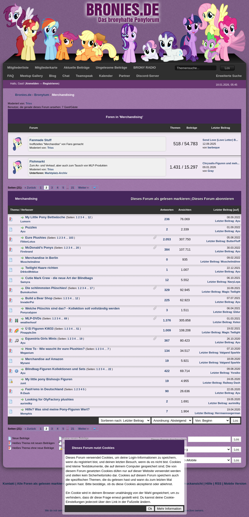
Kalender (106, 76)
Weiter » (83, 187)
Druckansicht (193, 483)
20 (77, 247)
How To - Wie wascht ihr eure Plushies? (55, 349)
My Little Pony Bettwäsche (45, 217)
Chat (66, 76)
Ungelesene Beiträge (111, 67)
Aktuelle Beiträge (76, 67)
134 (167, 351)
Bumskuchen (28, 292)
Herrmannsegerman (227, 413)
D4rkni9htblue (29, 271)
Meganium (27, 352)
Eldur (236, 311)
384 (167, 249)
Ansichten (184, 209)
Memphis (26, 413)
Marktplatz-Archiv (56, 173)
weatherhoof (28, 322)
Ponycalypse (28, 312)
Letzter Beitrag (222, 209)
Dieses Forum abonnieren (213, 199)
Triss (29, 103)
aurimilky (26, 403)
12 (89, 217)
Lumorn (25, 221)
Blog (52, 76)
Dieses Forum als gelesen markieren (160, 199)
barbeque (214, 147)
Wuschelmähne (30, 261)
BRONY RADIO (144, 67)
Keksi (236, 322)
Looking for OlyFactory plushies (49, 399)
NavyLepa (234, 281)
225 (167, 300)
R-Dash (25, 393)
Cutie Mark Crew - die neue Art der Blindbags (59, 278)
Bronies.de (23, 95)
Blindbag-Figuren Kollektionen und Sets (55, 369)
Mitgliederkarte (46, 67)
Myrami (25, 363)
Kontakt (8, 483)
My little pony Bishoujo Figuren (48, 379)
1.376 (167, 320)
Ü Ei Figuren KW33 (39, 328)
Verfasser (27, 209)
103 (71, 237)
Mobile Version (235, 483)
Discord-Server (147, 76)
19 (81, 338)
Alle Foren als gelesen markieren (41, 483)
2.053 (167, 239)
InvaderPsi (27, 302)
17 (91, 288)
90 (167, 391)
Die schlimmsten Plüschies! (46, 288)
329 (167, 290)
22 (109, 369)
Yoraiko (235, 372)
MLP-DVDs (33, 318)
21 (72, 187)
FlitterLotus (27, 241)
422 (167, 371)
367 (167, 340)
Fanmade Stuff (40, 140)
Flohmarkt (37, 161)
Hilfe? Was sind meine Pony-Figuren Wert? (57, 409)
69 (65, 318)
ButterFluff (233, 241)
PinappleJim (28, 332)
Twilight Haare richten (41, 268)
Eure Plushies (35, 237)
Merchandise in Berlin (41, 258)
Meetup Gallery (31, 76)
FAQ (10, 76)
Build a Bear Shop (39, 298)
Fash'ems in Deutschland (44, 389)
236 (167, 219)
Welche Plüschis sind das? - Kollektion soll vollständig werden (72, 308)
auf (236, 209)
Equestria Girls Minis (41, 338)
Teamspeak (84, 76)
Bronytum (41, 95)
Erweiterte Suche (229, 76)
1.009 (167, 330)
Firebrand (26, 251)
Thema (14, 209)
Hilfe (208, 483)
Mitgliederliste (17, 67)
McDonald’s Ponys (39, 247)
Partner (124, 76)
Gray (211, 170)
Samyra (25, 282)
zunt (23, 383)
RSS (218, 483)
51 (77, 328)
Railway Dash (231, 382)
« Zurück (30, 187)
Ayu (237, 220)
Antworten (166, 209)
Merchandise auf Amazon (44, 359)
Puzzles (31, 227)
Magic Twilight (231, 291)
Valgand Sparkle (230, 352)
